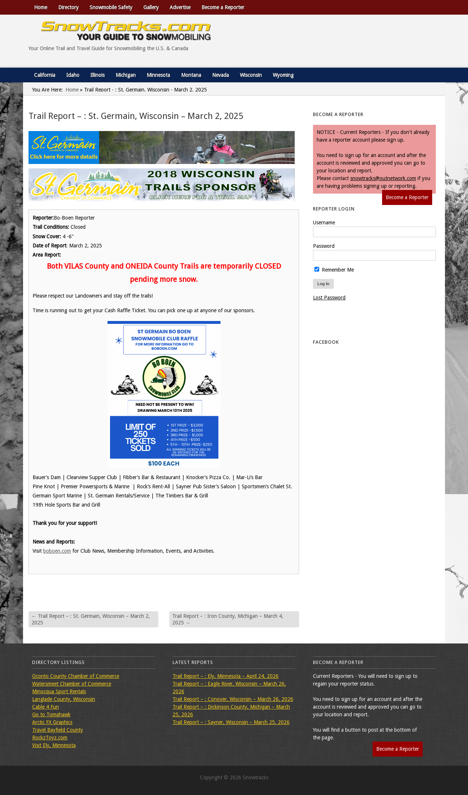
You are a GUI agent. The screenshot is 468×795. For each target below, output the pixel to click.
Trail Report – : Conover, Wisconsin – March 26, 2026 (233, 699)
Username (324, 222)
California (44, 75)
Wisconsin (251, 75)
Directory (68, 7)
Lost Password (329, 298)
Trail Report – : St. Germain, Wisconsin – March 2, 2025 (90, 619)
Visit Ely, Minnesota (54, 745)
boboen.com (57, 551)
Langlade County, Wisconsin (63, 699)
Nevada (220, 75)
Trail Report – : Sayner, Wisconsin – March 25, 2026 (231, 722)
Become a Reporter (222, 7)
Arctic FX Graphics (52, 722)
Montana (191, 75)
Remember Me (334, 270)
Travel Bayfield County (57, 730)
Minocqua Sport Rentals (59, 691)
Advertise (180, 7)
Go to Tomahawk (51, 714)
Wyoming (283, 75)
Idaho (72, 75)
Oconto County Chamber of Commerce (75, 676)
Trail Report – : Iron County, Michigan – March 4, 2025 (227, 619)
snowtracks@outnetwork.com (383, 178)
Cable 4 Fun (45, 707)
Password (324, 246)
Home (40, 7)
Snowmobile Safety (111, 7)
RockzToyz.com (49, 737)
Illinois (97, 75)
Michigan (126, 75)
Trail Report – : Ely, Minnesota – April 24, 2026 (226, 676)
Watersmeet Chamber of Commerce (71, 684)
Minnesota (158, 75)
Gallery (151, 7)
